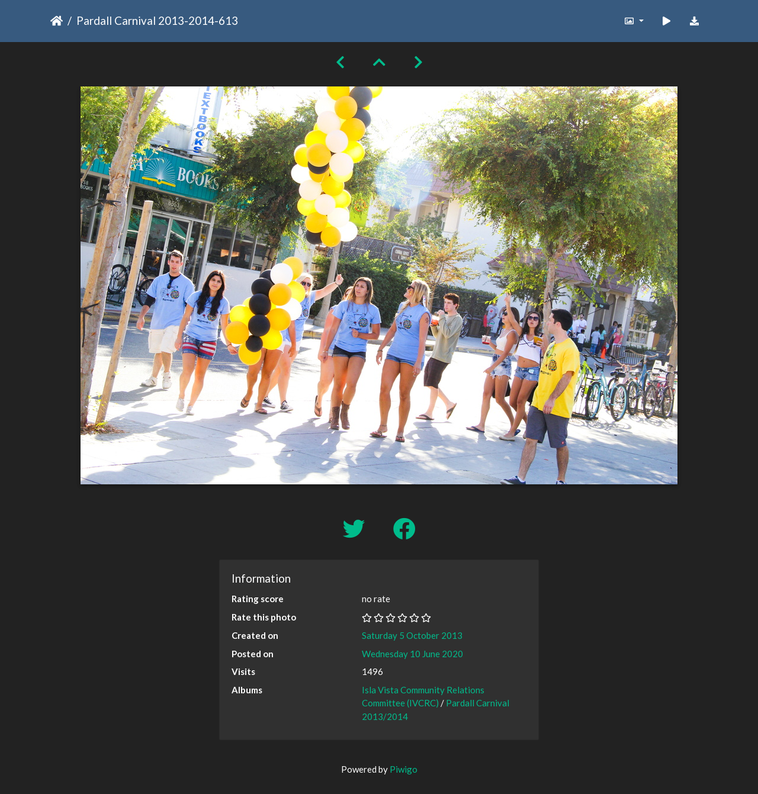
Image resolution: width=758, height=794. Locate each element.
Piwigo (403, 769)
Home (56, 20)
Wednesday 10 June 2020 (412, 653)
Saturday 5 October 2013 (412, 635)
